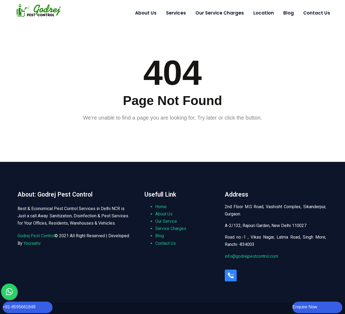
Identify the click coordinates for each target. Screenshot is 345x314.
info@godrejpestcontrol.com (251, 256)
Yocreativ (32, 243)
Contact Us (316, 13)
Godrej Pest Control (36, 235)
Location (263, 13)
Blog (288, 13)
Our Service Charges (219, 13)
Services (176, 13)
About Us (146, 13)
